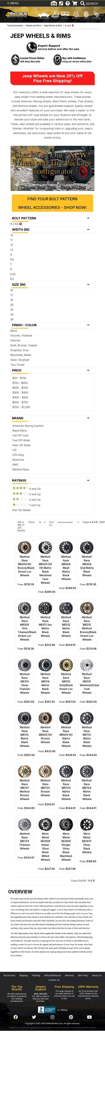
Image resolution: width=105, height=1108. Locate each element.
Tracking (36, 975)
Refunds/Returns (52, 975)
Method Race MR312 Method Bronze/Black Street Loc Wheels (88, 628)
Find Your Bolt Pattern (52, 199)
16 (11, 290)
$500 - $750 (20, 402)
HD (14, 450)
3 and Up (26, 494)
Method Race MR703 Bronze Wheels (45, 788)
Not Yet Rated (21, 510)
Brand (52, 418)
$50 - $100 (19, 378)
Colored (15, 340)
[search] (89, 3)
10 (11, 235)
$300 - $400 (20, 392)
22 (11, 309)
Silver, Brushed (19, 359)
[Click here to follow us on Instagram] (52, 1017)
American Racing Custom (27, 425)
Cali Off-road (20, 435)
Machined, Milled (20, 355)
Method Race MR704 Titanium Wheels (24, 841)
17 (11, 295)
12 (11, 245)
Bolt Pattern (52, 218)
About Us (96, 975)
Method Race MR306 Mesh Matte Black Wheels (66, 568)
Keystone (18, 459)
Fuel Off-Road (21, 440)
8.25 (12, 274)
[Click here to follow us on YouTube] (89, 1017)
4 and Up (26, 488)
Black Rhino (19, 430)
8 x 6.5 (16, 223)
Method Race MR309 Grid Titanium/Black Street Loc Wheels (27, 628)
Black (13, 330)
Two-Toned (17, 364)
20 (11, 304)
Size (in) (52, 284)
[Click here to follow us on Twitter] (34, 1017)
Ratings (52, 480)
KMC (15, 464)
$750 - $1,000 (21, 407)
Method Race (20, 469)
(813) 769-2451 (40, 994)
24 (11, 314)
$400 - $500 (20, 397)
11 (11, 240)
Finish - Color (52, 325)
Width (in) (52, 229)
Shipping (23, 975)
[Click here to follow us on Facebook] (15, 1017)
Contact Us (54, 980)
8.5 (12, 279)
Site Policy (83, 975)
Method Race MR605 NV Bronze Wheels (45, 735)
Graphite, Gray (19, 350)
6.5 (12, 259)
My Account (9, 975)
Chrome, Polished (21, 335)
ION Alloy (18, 454)
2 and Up (26, 499)
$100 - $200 (20, 382)
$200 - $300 (20, 387)
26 (11, 319)
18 (11, 300)
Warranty (69, 975)
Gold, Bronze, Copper (23, 345)
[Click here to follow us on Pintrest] (71, 1017)
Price (52, 370)
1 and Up (26, 505)
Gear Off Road (21, 445)
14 (11, 249)
